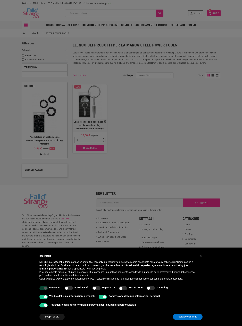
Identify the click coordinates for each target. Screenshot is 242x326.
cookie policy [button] (98, 268)
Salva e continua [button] (187, 316)
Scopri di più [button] (52, 316)
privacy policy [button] (162, 262)
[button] (201, 255)
